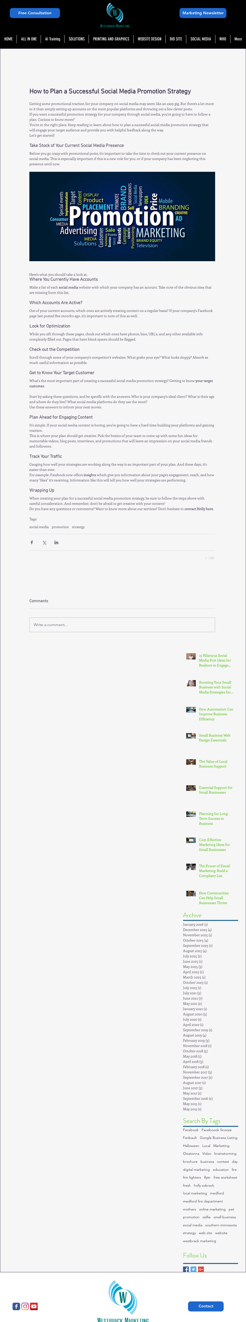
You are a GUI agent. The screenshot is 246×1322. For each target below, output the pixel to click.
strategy (78, 527)
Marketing (221, 1145)
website (221, 1233)
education (221, 1169)
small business (225, 1217)
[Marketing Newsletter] (202, 13)
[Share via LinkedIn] (56, 542)
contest (223, 1161)
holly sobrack (204, 1185)
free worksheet (225, 1177)
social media (39, 527)
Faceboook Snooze (217, 1130)
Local (206, 1145)
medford (217, 1193)
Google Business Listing (218, 1137)
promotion (60, 527)
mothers (189, 1209)
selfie (207, 1217)
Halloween (191, 1145)
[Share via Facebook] (31, 542)
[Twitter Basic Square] (193, 1269)
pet (231, 1209)
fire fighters (192, 1177)
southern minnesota (221, 1225)
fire (234, 1169)
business (207, 1161)
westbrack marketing (199, 1241)
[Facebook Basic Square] (186, 1269)
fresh (187, 1185)
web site (205, 1233)
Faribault (190, 1137)
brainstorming (225, 1153)
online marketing (212, 1209)
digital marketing (196, 1169)
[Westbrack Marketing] (16, 1306)
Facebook (191, 1130)
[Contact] (206, 1306)
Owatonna (191, 1153)
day (234, 1161)
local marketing (195, 1193)
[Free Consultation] (35, 13)
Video (206, 1153)
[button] (76, 39)
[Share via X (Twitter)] (44, 542)
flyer (207, 1177)
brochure (190, 1161)
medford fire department (203, 1201)
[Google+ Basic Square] (201, 1269)
